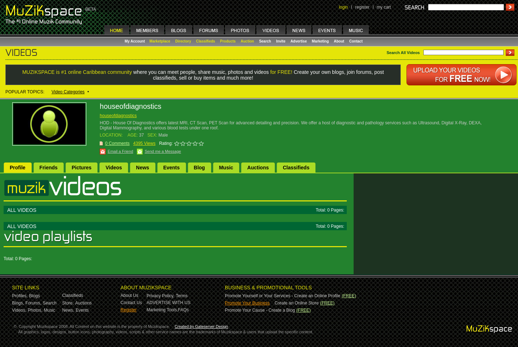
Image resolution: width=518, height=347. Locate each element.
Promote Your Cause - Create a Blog (260, 310)
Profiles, (20, 295)
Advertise (298, 41)
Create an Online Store (296, 303)
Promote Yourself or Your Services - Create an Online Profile (282, 295)
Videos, (19, 310)
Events (171, 167)
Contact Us (131, 302)
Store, (68, 303)
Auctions (258, 167)
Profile (18, 167)
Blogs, (18, 303)
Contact (356, 41)
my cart (384, 7)
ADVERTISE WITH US (169, 302)
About (339, 41)
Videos (113, 167)
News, (68, 310)
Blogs (34, 295)
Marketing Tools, (162, 309)
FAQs (183, 309)
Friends (49, 167)
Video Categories (68, 91)
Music (226, 167)
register (362, 7)
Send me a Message (163, 151)
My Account (135, 41)
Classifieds (205, 41)
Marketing (320, 41)
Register (129, 309)
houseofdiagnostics (118, 115)
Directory (183, 41)
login (343, 7)
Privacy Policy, (160, 295)
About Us (129, 295)
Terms (182, 295)
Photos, (35, 310)
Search (265, 41)
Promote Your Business (247, 303)
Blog (199, 167)
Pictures (81, 167)
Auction (247, 41)
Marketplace (160, 41)
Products (228, 41)
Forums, (33, 303)
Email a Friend (120, 151)
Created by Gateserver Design (201, 326)
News (142, 167)
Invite (280, 41)
